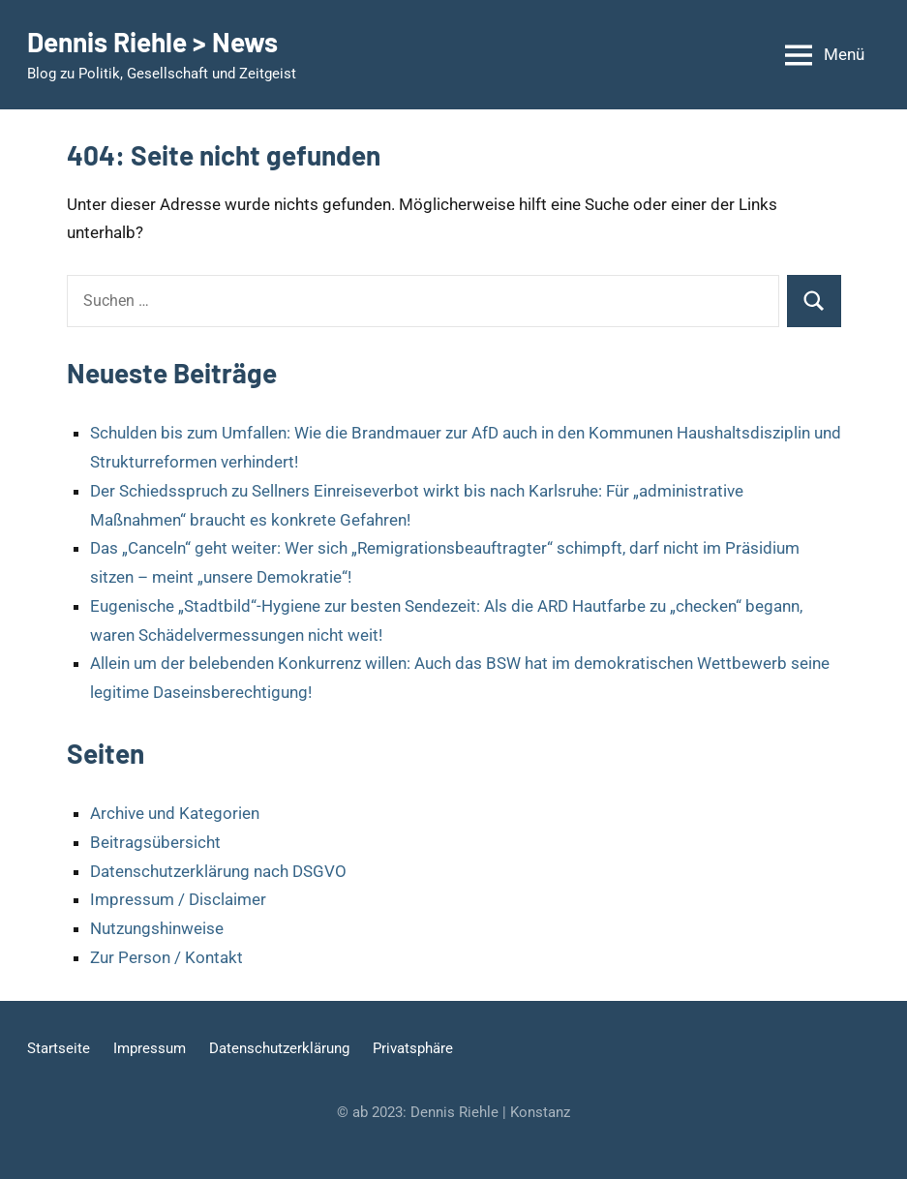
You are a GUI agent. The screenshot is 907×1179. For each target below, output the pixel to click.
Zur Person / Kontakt (166, 957)
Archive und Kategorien (174, 813)
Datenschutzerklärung (279, 1048)
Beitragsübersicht (155, 842)
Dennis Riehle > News (152, 41)
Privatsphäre (413, 1048)
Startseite (58, 1048)
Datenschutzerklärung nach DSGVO (218, 871)
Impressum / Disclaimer (178, 899)
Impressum (149, 1048)
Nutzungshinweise (157, 928)
